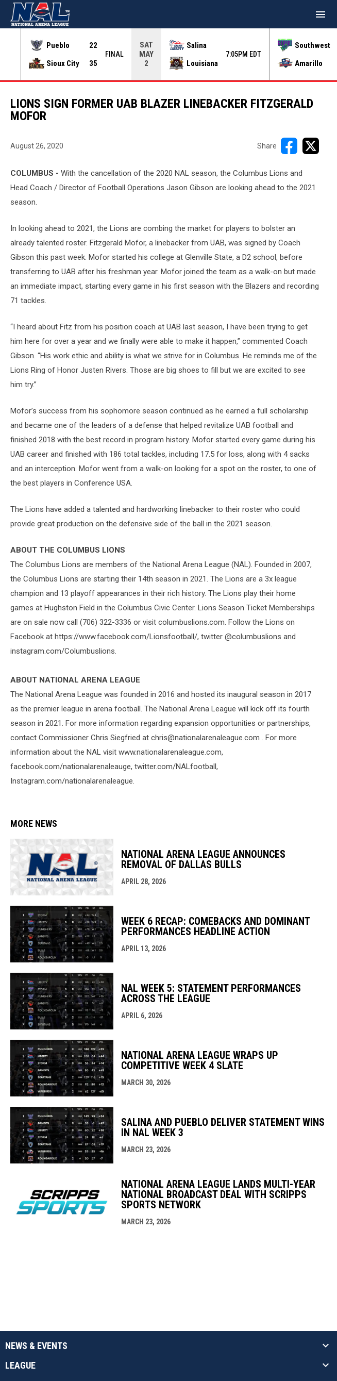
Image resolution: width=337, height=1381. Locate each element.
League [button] (20, 1365)
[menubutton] (320, 14)
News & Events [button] (36, 1346)
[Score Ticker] (168, 54)
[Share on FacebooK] (289, 146)
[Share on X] (310, 146)
